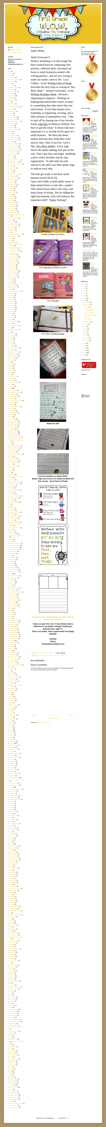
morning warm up (14, 622)
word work (12, 1085)
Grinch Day (12, 418)
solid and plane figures (15, 914)
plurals (11, 727)
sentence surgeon (14, 860)
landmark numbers (14, 516)
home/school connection (15, 454)
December (87, 302)
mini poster (12, 602)
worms (11, 1089)
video (10, 1048)
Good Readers (13, 412)
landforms (12, 514)
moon (10, 616)
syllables (11, 973)
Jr (9, 506)
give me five (12, 410)
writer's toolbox (13, 1093)
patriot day (12, 698)
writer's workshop (14, 1095)
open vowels (12, 679)
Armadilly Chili (13, 135)
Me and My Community (94, 218)
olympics (11, 669)
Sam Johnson (13, 827)
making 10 (12, 565)
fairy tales (11, 360)
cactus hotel (12, 192)
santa (10, 831)
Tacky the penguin (14, 981)
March (86, 335)
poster (11, 737)
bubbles (11, 188)
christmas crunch (13, 224)
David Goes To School (15, 291)
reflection (11, 801)
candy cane (12, 206)
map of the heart (13, 569)
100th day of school (14, 79)
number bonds (13, 652)
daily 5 (11, 281)
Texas (10, 1007)
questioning (12, 765)
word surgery (12, 1083)
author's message (14, 143)
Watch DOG (12, 1063)
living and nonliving (14, 549)
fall (10, 362)
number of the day (14, 656)
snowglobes (12, 900)
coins (10, 240)
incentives (12, 479)
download (37, 655)
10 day (11, 73)
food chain (12, 380)
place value (12, 719)
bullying (11, 190)
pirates (11, 717)
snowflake (12, 898)
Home (53, 715)
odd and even (13, 663)
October (87, 307)
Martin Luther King (14, 571)
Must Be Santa (13, 630)
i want (10, 470)
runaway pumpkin (14, 823)
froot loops (12, 402)
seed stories (12, 852)
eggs (10, 327)
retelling (11, 809)
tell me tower (12, 997)
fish (10, 374)
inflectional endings (14, 490)
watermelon (12, 1065)
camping (11, 200)
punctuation (12, 761)
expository (12, 350)
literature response (14, 547)
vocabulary (12, 1052)
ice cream (12, 474)
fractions (11, 386)
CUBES (11, 279)
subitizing (11, 954)
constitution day (13, 262)
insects (11, 492)
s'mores (11, 825)
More (10, 618)
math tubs (12, 582)
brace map (12, 180)
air (10, 101)
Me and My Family (94, 185)
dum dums (12, 309)
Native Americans (14, 634)
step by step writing (59, 655)
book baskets (12, 176)
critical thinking (13, 273)
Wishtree (11, 1077)
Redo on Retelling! (89, 313)
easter (11, 319)
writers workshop (13, 1099)
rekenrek (11, 805)
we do (11, 1067)
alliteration (12, 103)
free (41, 655)
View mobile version (53, 718)
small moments (13, 890)
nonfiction (11, 648)
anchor (11, 115)
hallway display (13, 431)
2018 (84, 298)
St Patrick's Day (13, 933)
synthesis (11, 979)
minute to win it (13, 604)
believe (11, 166)
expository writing (14, 352)
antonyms (12, 127)
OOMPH (11, 673)
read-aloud (12, 775)
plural (10, 725)
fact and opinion (13, 356)
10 (10, 71)
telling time (12, 999)
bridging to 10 (13, 184)
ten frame (11, 1001)
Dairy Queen (12, 285)
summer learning (13, 960)
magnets (11, 561)
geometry (11, 404)
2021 (84, 291)
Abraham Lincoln (13, 87)
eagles (11, 313)
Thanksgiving (12, 1011)
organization (12, 688)
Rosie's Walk (12, 819)
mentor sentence (13, 600)
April (86, 333)
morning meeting (13, 620)
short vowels (12, 872)
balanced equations (14, 149)
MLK (10, 610)
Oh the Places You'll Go (15, 665)
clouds (11, 238)
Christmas (12, 222)
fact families (12, 358)
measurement (13, 590)
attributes (11, 141)
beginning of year (14, 162)
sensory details (13, 854)
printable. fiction (13, 745)
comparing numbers (14, 251)
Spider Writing (88, 319)
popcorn (11, 733)
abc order (11, 85)
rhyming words (13, 815)
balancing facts (13, 152)
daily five (11, 283)
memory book (13, 596)
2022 (84, 288)
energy (11, 337)
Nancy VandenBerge (15, 49)
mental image (13, 598)
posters (11, 739)
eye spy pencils (13, 354)
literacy (11, 541)
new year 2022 (13, 642)
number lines (12, 654)
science (11, 844)
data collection (13, 287)
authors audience (14, 147)
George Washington (14, 406)
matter (11, 586)
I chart (11, 468)
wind (10, 1071)
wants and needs (13, 1058)
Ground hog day (13, 420)
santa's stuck (12, 836)
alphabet (11, 109)
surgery (11, 969)
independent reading (14, 483)
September (88, 322)
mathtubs (11, 584)
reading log (12, 793)
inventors (11, 500)
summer (11, 958)
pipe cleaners (12, 715)
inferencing (12, 486)
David (10, 289)
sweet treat (12, 971)
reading (11, 787)
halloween (12, 429)
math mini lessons (14, 575)
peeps (11, 702)
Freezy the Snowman (15, 392)
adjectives (12, 95)
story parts (12, 950)
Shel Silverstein (13, 868)
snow (10, 894)
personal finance (13, 704)
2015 (84, 345)
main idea (12, 563)
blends (11, 172)
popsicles (11, 735)
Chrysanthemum (13, 226)
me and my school (14, 588)
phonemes (12, 707)
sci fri (10, 842)
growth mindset (13, 425)
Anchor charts (13, 119)
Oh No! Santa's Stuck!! (93, 264)
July (86, 326)
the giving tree (13, 1015)
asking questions (13, 137)
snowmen (11, 904)
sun (10, 962)
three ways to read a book (16, 1027)
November (87, 304)
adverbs (11, 97)
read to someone (13, 773)
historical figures (13, 450)
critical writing (13, 275)
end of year (12, 335)
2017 (84, 300)
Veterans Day (13, 1046)
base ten (11, 158)
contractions (12, 265)
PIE (10, 711)
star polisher (12, 942)
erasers (11, 344)
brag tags (11, 182)
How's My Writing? (93, 153)
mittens (11, 608)
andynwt (56, 1118)
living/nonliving (13, 551)
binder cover (12, 168)
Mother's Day (12, 624)
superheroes (12, 967)
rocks (10, 817)
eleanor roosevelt (14, 329)
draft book (12, 307)
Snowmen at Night (14, 906)
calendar (11, 196)
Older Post (72, 715)
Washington (12, 1061)
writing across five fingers (16, 1103)
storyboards (12, 952)
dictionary (11, 293)
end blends (12, 333)
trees (10, 1035)
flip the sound (12, 376)
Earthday (11, 317)
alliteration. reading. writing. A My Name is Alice (16, 106)
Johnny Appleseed (14, 502)
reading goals (13, 791)
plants (11, 721)
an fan (11, 113)
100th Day (12, 77)
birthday (11, 170)
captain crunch (13, 212)
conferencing (12, 260)
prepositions (12, 741)
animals (11, 125)
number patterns (13, 658)
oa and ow (12, 661)
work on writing (13, 1087)
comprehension (13, 259)
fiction (10, 368)
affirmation (12, 99)
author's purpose (13, 145)
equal (10, 342)
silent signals (12, 882)
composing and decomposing (13, 254)
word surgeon (13, 1081)
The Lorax (12, 1017)
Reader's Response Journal (16, 779)
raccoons (11, 767)
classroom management (15, 234)
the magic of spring (14, 1019)
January (87, 340)
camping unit (12, 202)
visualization (12, 1050)
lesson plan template (14, 527)
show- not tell (12, 874)
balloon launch (13, 154)
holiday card (12, 452)
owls (10, 694)
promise (11, 751)
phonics (11, 708)
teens (10, 995)
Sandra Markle (13, 829)
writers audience (13, 1097)
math (10, 573)
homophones (12, 458)
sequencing (12, 862)
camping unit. (12, 204)
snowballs (12, 896)
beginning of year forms (15, 164)
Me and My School (94, 234)
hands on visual (13, 433)
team (10, 993)
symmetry (12, 975)
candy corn (12, 208)
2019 (10, 83)
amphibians (12, 111)
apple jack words (13, 129)
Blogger (67, 1118)
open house (12, 675)
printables (12, 747)
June (86, 329)
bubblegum (12, 186)
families (11, 364)
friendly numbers (13, 396)
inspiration (12, 494)
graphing (11, 414)
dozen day (12, 303)
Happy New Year (13, 435)
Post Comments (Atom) (44, 722)
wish (10, 1075)
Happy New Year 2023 (15, 437)
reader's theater (13, 783)
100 (10, 75)
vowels (11, 1056)
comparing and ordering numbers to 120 (15, 248)
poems (11, 729)
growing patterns (13, 422)
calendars (12, 198)
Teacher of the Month (15, 987)
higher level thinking (14, 448)
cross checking (13, 277)
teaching (11, 991)
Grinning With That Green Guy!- (94, 136)
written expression (14, 1107)
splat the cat (12, 929)
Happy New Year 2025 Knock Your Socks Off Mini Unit (16, 440)
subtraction (12, 956)
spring (11, 931)
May (86, 331)
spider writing (51, 655)
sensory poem (13, 856)
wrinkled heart (13, 1091)
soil (10, 912)
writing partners (13, 1105)
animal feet (12, 123)
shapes (11, 866)
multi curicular (13, 628)
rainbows (11, 771)
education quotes (13, 325)
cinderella (11, 228)
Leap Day (11, 520)
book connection (13, 178)
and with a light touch (15, 121)
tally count (12, 985)
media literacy (13, 594)
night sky (11, 644)
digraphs (11, 295)
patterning (12, 700)
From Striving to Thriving (15, 400)
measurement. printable (15, 592)
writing (65, 655)
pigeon (11, 713)
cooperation (12, 267)
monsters (11, 614)
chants (11, 220)
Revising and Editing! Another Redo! (89, 309)
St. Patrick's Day (13, 935)
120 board (12, 81)
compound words (13, 256)
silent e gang (12, 880)
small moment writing (15, 888)
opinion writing (13, 681)
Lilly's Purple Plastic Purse (16, 536)
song (10, 919)
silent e (11, 878)
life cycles (12, 532)
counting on (12, 269)
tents (10, 1003)
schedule (11, 837)
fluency (11, 378)
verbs (10, 1044)
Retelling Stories (93, 119)
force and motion (13, 382)
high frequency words (15, 446)
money (11, 612)
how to (11, 464)
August (87, 324)
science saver (13, 848)
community (12, 242)
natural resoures (13, 638)
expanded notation (14, 348)
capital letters (12, 210)
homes (11, 456)
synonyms (12, 977)
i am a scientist (13, 466)
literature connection (14, 545)
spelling (11, 923)
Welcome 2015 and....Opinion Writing (89, 250)
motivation (12, 626)
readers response (14, 785)
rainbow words (13, 769)
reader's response (14, 777)
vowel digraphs (13, 1054)
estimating (12, 346)
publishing (12, 755)
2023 (84, 286)
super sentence (13, 965)
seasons (11, 850)
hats (10, 444)
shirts (10, 870)
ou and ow (12, 690)
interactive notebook (14, 496)
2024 (84, 284)
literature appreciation (15, 543)
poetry (11, 731)
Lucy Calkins (12, 557)
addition (11, 93)
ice (10, 472)
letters (11, 529)
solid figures (12, 916)
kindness (11, 508)
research (11, 807)
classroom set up (13, 236)
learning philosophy (14, 522)
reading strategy (13, 797)
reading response (14, 795)
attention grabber (13, 139)
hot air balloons (13, 462)
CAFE (11, 194)
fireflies (11, 372)
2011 (84, 355)
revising (11, 813)
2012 (84, 352)
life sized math (13, 534)
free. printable (13, 390)
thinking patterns (13, 1025)
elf (10, 331)
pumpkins (11, 759)
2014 (84, 348)
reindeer (11, 803)
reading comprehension (15, 789)
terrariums (12, 1005)
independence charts (14, 481)
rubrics (11, 821)
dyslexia (11, 311)
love (10, 555)
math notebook (13, 577)
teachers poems (13, 989)
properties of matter (14, 753)
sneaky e (11, 892)
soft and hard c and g (15, 910)
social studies (13, 908)
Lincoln (11, 539)
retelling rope (12, 811)
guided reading (13, 427)
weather (11, 1069)
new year (11, 640)
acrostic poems (13, 91)
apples (11, 131)
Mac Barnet (12, 559)
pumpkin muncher (14, 757)
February (87, 338)
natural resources (14, 636)
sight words (12, 876)
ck (10, 232)
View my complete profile (14, 52)
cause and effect (13, 218)
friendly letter (12, 394)
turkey (11, 1037)
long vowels (12, 553)
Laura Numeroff (13, 518)
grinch (11, 416)
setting (11, 864)
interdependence (13, 498)
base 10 (11, 156)
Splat (10, 927)
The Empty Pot (13, 1013)
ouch (10, 692)
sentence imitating (14, 858)
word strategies (13, 1079)
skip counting (12, 886)
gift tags (11, 408)
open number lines (14, 677)
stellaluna (11, 946)
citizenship (12, 230)
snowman (11, 902)
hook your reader (13, 460)
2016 (84, 343)
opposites (11, 683)
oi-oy (10, 667)
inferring (11, 488)
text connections (13, 1009)
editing (11, 323)
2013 (84, 350)
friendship (12, 398)
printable (45, 655)
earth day (11, 315)
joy (10, 504)
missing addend (13, 606)
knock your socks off (14, 512)
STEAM (11, 944)
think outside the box (14, 1021)
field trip (11, 370)
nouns (11, 650)
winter (11, 1073)
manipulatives (13, 567)
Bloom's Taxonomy (14, 174)
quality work (12, 763)
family (10, 366)
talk (10, 983)
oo (10, 671)
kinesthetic (12, 510)
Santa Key (12, 833)
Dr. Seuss (12, 305)
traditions (11, 1033)
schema (11, 840)
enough (11, 339)
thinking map (12, 1023)
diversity (11, 297)
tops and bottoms (14, 1031)
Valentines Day (13, 1039)
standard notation (14, 940)
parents (11, 696)
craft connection (13, 271)
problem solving (13, 749)
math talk (11, 579)
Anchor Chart (12, 117)
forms (10, 384)
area (10, 133)
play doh (11, 723)
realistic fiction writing (15, 799)
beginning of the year (15, 160)
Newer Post (34, 715)
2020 (84, 293)
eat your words (13, 321)
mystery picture (13, 632)
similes (11, 884)
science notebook (14, 846)
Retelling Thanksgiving (94, 169)
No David (11, 646)
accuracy (11, 89)
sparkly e (11, 921)
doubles (11, 299)
